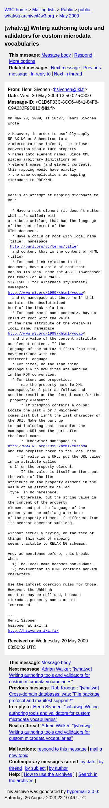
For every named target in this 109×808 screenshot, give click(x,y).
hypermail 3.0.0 (82, 791)
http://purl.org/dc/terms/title (43, 246)
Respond (83, 55)
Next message (65, 67)
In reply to (41, 74)
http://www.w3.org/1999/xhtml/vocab (45, 292)
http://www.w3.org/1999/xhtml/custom (46, 446)
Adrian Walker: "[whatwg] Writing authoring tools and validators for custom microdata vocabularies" (50, 675)
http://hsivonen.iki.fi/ (33, 630)
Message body (56, 55)
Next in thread (68, 74)
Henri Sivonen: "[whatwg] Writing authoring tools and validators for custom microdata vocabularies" (54, 713)
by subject (35, 768)
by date (87, 761)
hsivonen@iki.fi (69, 89)
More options (22, 61)
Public (67, 9)
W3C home (16, 9)
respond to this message (61, 749)
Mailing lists (44, 9)
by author (58, 768)
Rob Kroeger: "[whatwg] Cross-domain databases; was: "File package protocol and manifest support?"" (54, 694)
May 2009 (69, 16)
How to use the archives (48, 774)
